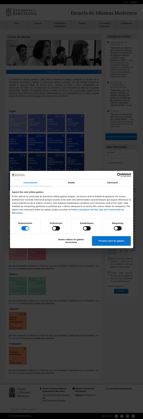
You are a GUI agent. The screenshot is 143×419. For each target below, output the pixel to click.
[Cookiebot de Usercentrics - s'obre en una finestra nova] (119, 175)
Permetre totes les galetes (111, 241)
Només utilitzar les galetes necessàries (71, 240)
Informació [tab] (112, 182)
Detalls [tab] (71, 182)
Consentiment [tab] (30, 182)
